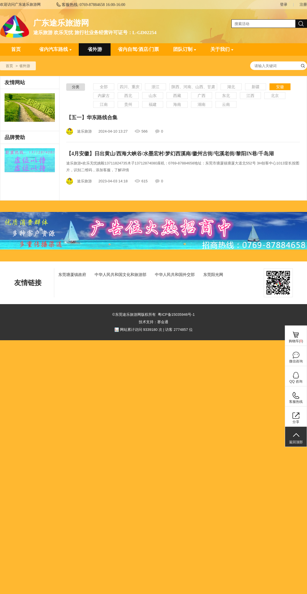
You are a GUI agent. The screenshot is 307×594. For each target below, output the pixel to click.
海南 (177, 104)
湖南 (202, 104)
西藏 (177, 95)
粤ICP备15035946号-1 (176, 314)
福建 (153, 104)
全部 (104, 86)
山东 (153, 95)
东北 (226, 95)
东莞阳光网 (213, 275)
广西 (202, 95)
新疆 (256, 86)
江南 (104, 104)
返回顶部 (296, 442)
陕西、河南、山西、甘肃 (193, 86)
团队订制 (184, 49)
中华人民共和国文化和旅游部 (120, 275)
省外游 (95, 49)
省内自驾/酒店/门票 (138, 49)
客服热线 (296, 402)
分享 (296, 422)
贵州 (128, 104)
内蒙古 (104, 95)
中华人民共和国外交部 (175, 275)
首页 (16, 49)
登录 (283, 4)
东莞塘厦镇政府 (72, 275)
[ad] (30, 160)
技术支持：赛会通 (153, 322)
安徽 (280, 86)
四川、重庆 (130, 86)
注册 (303, 4)
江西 (250, 95)
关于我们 (221, 49)
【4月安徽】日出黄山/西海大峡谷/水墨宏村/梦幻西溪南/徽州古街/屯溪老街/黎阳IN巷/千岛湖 (170, 153)
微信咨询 (296, 361)
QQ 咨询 (295, 381)
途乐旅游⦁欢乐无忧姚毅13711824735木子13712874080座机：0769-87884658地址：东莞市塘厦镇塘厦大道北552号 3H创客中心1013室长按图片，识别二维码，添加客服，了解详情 (182, 166)
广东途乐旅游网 (61, 22)
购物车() (296, 341)
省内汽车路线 (55, 49)
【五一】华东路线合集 (91, 117)
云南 (226, 104)
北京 (275, 95)
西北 (128, 95)
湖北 (231, 86)
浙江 (155, 86)
